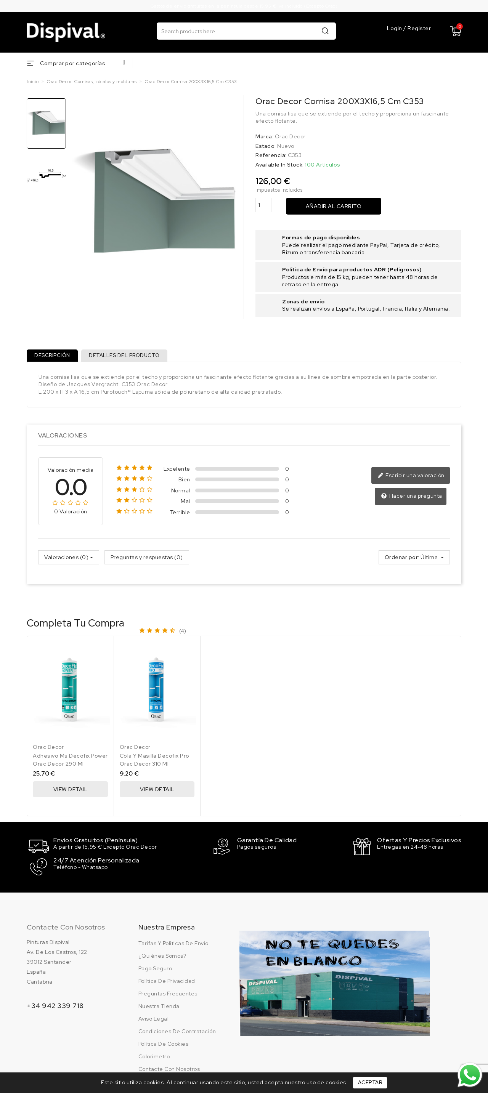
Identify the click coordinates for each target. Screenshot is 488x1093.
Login (395, 28)
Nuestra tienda (159, 1006)
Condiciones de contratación (177, 1031)
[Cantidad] (263, 205)
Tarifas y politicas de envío (173, 943)
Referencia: (271, 155)
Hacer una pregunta (412, 499)
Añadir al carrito (334, 206)
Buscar (325, 30)
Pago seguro (155, 968)
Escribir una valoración (412, 478)
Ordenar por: (402, 559)
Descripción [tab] (54, 357)
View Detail (70, 792)
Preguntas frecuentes (167, 993)
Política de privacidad (166, 981)
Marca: (264, 136)
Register (419, 28)
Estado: (265, 146)
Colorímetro (154, 1056)
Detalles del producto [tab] (128, 357)
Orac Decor (290, 136)
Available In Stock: (279, 164)
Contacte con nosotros (66, 927)
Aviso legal (153, 1019)
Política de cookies (163, 1044)
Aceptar (370, 1082)
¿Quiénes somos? (162, 956)
